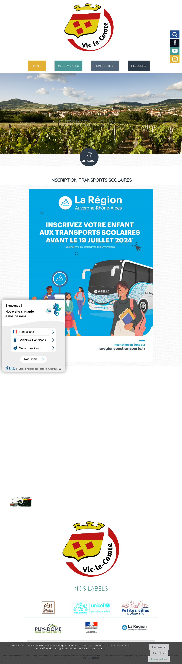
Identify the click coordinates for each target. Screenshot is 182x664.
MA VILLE (37, 65)
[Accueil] (86, 29)
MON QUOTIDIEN (105, 65)
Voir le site (48, 506)
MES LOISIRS (138, 65)
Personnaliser (159, 659)
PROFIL (90, 159)
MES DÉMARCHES (68, 65)
